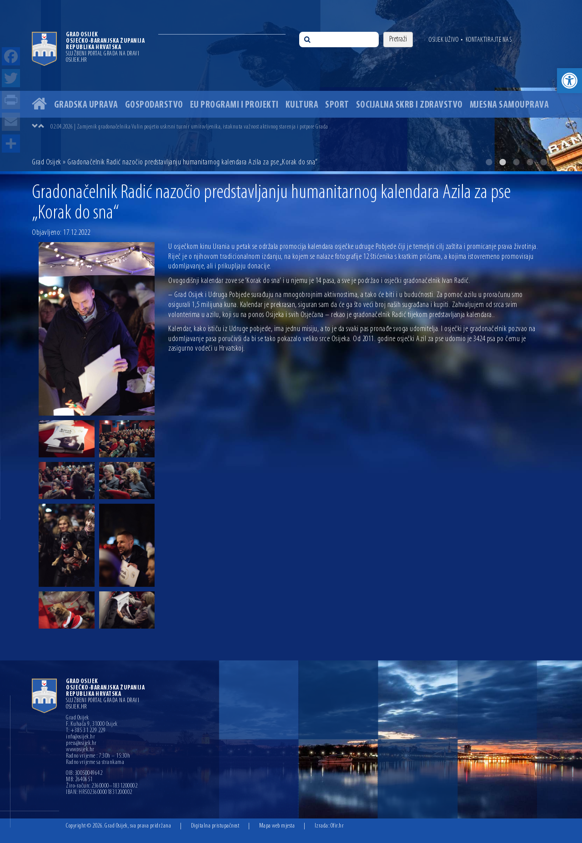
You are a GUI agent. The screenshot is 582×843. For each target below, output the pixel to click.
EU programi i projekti (234, 105)
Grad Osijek (46, 162)
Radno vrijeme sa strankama (95, 762)
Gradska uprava (86, 105)
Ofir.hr (337, 826)
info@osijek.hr (80, 737)
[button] (569, 80)
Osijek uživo (443, 40)
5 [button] (543, 162)
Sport (337, 105)
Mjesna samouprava (509, 105)
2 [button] (502, 162)
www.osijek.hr (80, 750)
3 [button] (516, 162)
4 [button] (529, 162)
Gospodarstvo (154, 105)
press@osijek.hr (81, 743)
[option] (291, 85)
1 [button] (488, 162)
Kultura (302, 105)
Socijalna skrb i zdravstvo (409, 105)
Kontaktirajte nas (489, 40)
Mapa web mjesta (277, 826)
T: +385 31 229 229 (85, 731)
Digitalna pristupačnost (215, 826)
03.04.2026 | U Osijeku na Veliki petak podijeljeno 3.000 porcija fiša (118, 127)
